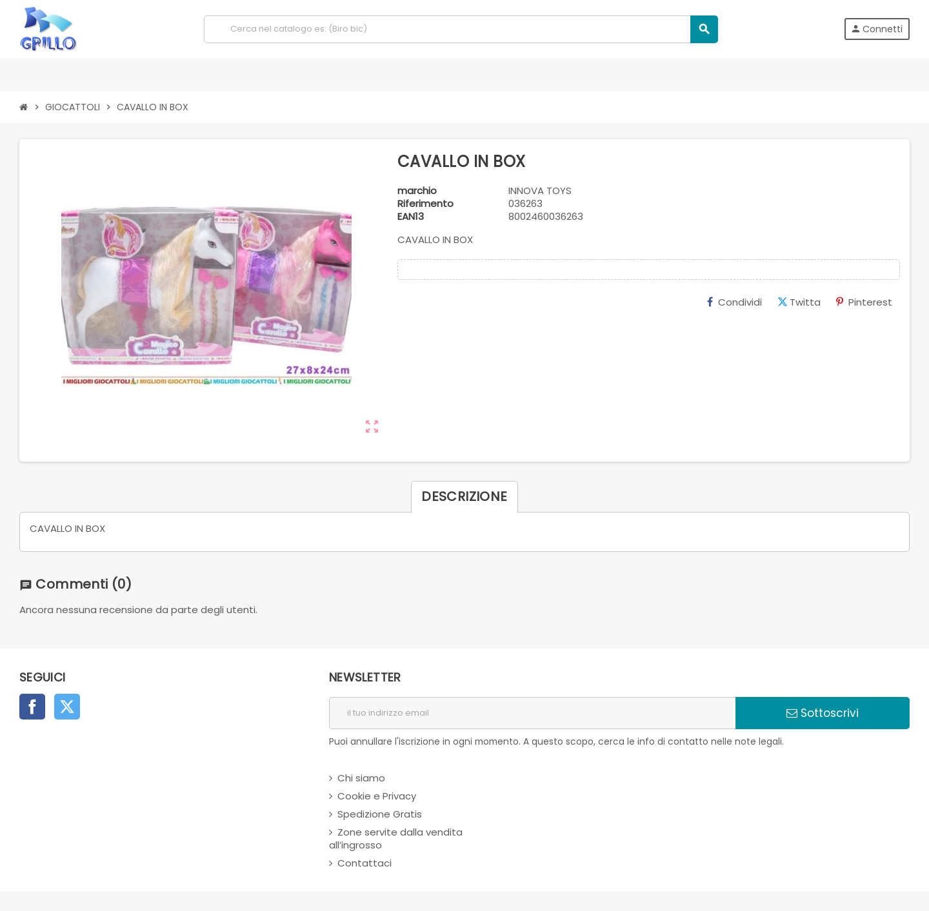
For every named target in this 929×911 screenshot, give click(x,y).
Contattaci (364, 863)
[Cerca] (460, 29)
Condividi (734, 302)
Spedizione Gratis (379, 814)
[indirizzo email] (532, 713)
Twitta (799, 302)
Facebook (32, 707)
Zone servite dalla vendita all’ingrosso (396, 838)
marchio (417, 190)
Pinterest (864, 302)
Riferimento (425, 203)
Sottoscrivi (822, 713)
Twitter (67, 707)
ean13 (410, 216)
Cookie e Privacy (376, 796)
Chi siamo (361, 778)
